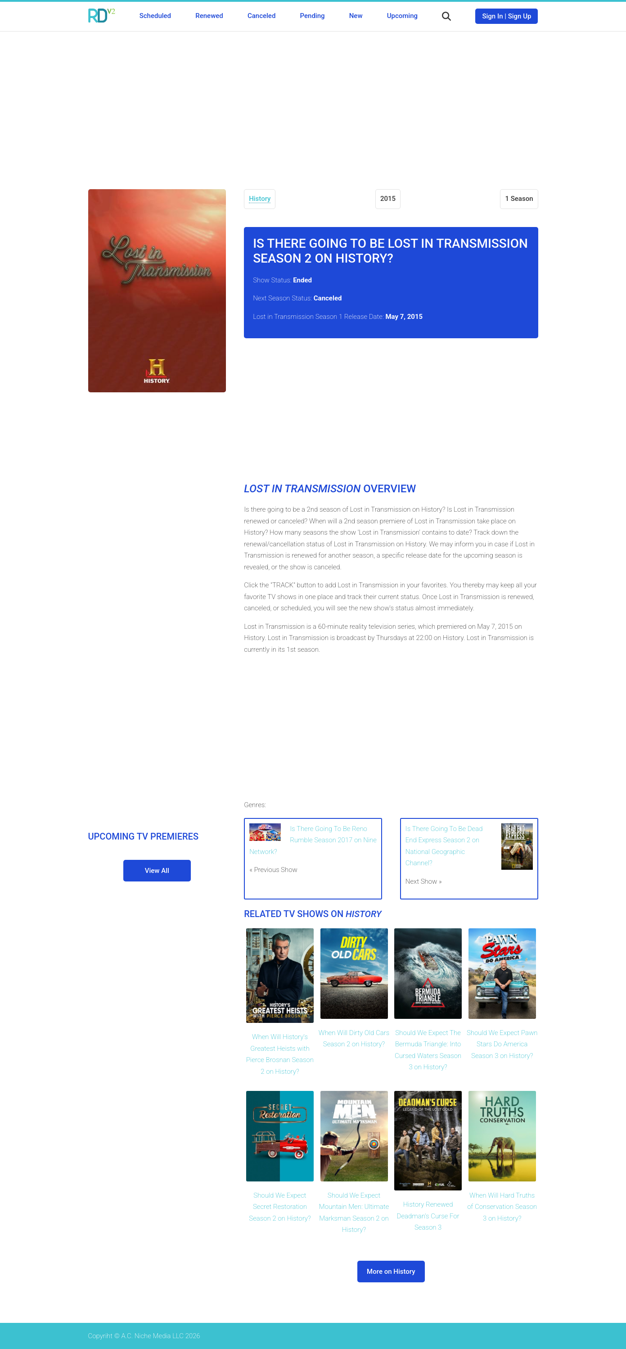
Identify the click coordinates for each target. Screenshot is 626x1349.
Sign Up (519, 16)
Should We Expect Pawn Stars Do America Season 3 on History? (502, 1044)
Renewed (209, 16)
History (259, 199)
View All (157, 871)
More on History (391, 1271)
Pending (312, 16)
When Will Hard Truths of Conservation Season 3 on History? (502, 1206)
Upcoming (402, 16)
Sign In (492, 16)
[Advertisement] (313, 104)
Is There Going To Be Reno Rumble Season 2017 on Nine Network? (313, 840)
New (356, 16)
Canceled (261, 16)
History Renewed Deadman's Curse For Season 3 (428, 1215)
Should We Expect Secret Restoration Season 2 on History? (280, 1206)
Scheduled (155, 16)
